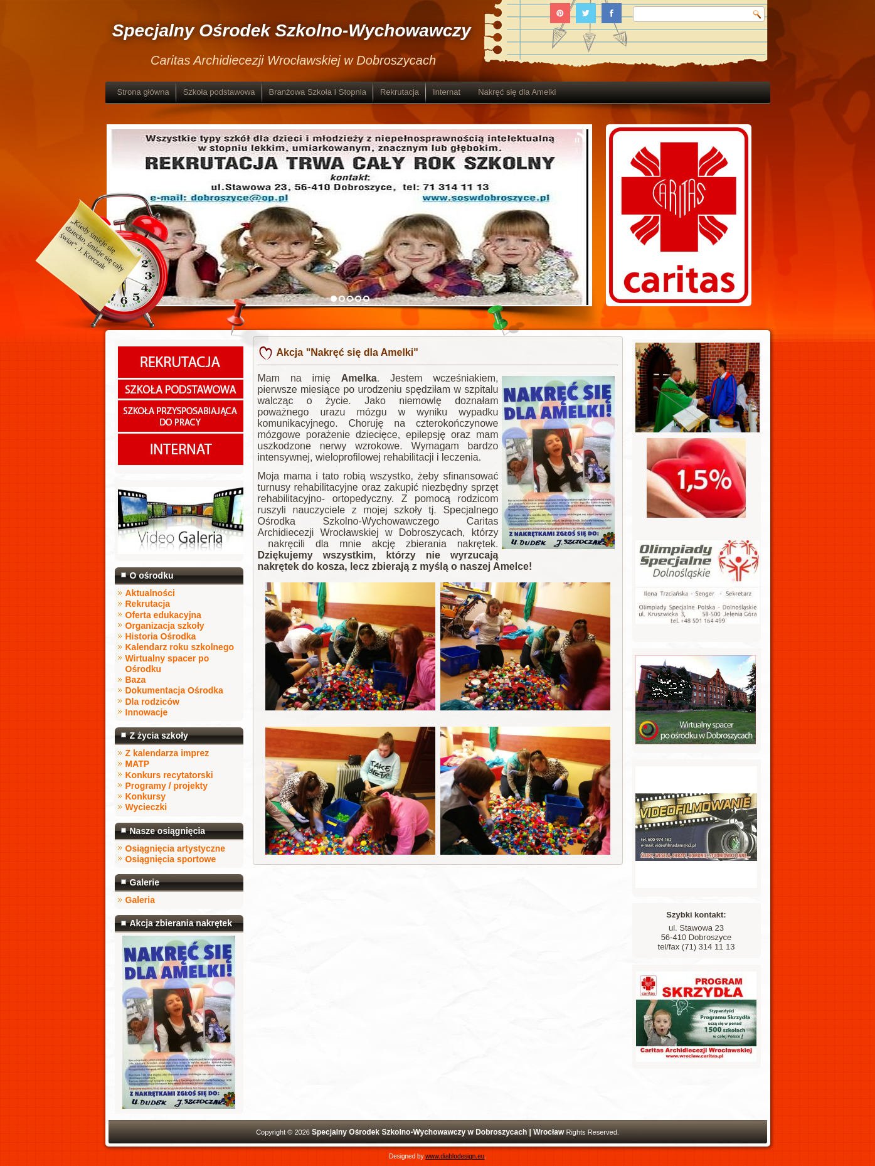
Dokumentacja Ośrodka (174, 690)
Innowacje (146, 712)
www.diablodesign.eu (454, 1156)
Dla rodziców (152, 702)
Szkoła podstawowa (219, 92)
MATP (137, 764)
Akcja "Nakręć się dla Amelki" (347, 352)
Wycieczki (146, 807)
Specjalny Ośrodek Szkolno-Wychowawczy (291, 30)
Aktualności (150, 593)
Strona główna (143, 92)
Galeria (140, 900)
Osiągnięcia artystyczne (175, 848)
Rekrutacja (399, 92)
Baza (135, 680)
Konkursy (145, 796)
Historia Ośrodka (160, 636)
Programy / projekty (166, 786)
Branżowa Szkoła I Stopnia (317, 92)
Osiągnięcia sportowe (170, 859)
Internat (446, 92)
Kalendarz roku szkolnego (179, 647)
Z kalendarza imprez (167, 753)
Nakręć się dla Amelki (517, 92)
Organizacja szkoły (164, 626)
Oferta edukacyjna (163, 615)
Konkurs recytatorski (169, 775)
